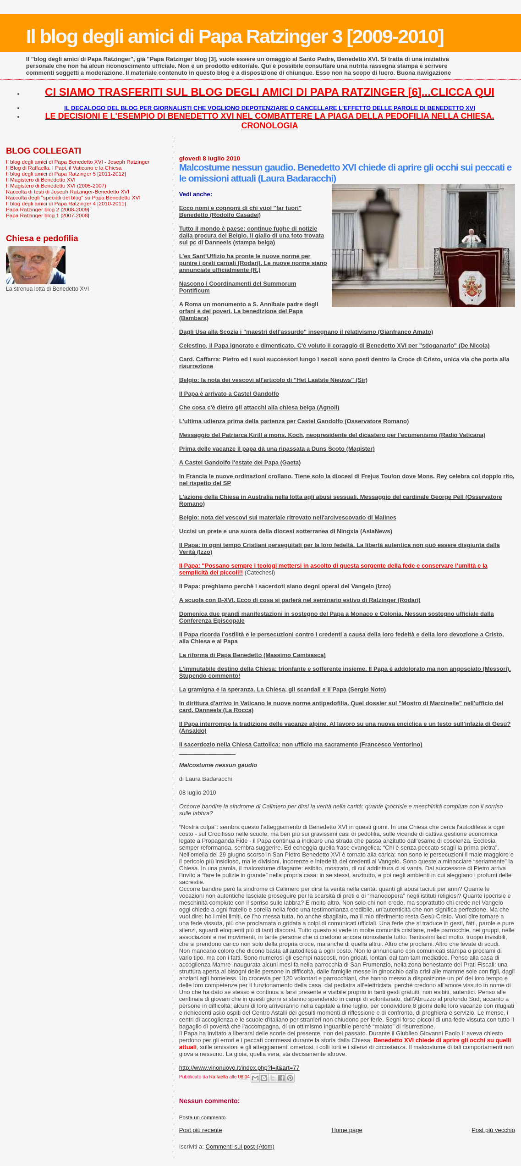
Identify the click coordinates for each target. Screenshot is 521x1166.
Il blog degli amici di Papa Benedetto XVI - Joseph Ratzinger (77, 162)
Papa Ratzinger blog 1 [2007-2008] (47, 215)
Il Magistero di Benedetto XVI (41, 179)
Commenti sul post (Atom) (240, 1146)
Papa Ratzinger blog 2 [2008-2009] (47, 209)
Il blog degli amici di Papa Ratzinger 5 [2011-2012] (66, 174)
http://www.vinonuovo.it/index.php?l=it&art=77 (239, 1067)
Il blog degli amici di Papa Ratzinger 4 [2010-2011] (66, 203)
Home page (346, 1130)
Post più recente (200, 1130)
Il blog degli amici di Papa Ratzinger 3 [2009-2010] (235, 36)
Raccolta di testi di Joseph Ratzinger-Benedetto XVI (67, 191)
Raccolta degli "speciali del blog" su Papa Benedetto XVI (73, 197)
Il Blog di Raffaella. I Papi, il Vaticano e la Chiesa (63, 168)
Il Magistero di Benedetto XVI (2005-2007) (56, 185)
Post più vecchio (493, 1130)
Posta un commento (202, 1117)
